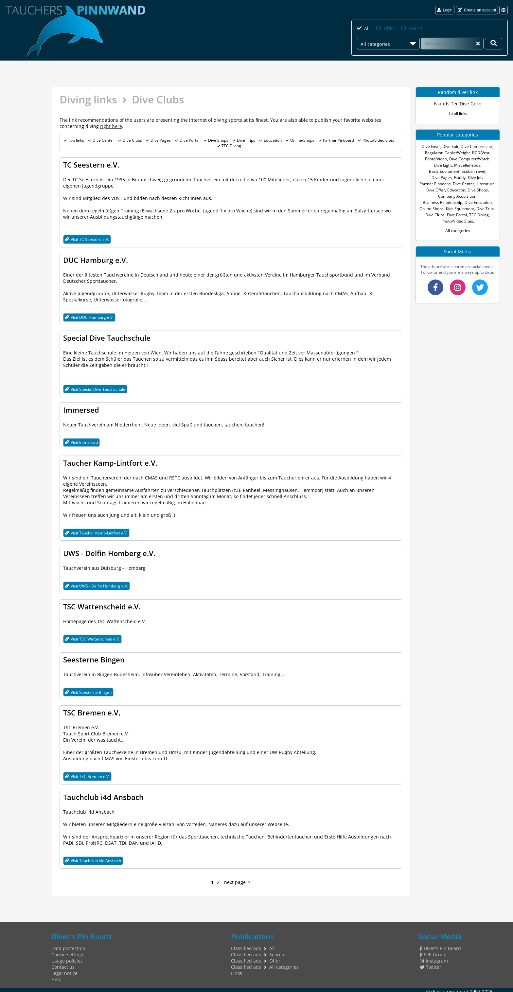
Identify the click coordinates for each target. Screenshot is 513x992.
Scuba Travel (473, 171)
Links (236, 970)
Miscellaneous (467, 165)
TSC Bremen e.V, (91, 710)
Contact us (63, 964)
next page (235, 879)
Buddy (460, 177)
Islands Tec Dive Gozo (457, 103)
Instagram (434, 957)
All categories (457, 230)
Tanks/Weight (457, 152)
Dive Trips (246, 140)
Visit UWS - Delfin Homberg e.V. (96, 584)
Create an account (477, 10)
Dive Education (478, 202)
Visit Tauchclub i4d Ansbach (93, 857)
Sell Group (433, 951)
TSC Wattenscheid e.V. (102, 604)
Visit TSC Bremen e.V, (87, 773)
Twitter (430, 964)
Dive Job (475, 177)
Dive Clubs (132, 140)
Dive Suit (450, 146)
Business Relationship (442, 202)
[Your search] (493, 43)
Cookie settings (67, 951)
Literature (486, 184)
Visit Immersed (81, 441)
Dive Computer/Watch (469, 159)
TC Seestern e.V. (91, 165)
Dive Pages (160, 140)
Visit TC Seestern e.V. (87, 239)
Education (273, 140)
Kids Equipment (460, 208)
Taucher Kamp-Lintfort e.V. (110, 461)
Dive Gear (431, 146)
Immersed (81, 409)
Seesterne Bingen (94, 657)
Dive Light (443, 165)
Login (444, 10)
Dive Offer (435, 190)
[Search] (452, 43)
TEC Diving (231, 146)
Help (56, 976)
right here (111, 126)
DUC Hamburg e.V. (95, 259)
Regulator (434, 152)
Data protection (68, 945)
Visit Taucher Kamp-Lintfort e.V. (96, 531)
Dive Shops (218, 140)
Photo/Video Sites (378, 140)
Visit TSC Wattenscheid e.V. (92, 637)
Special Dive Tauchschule (106, 337)
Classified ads (246, 945)
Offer (389, 28)
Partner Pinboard (338, 140)
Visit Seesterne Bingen (88, 690)
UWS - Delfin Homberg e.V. (109, 551)
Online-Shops (302, 140)
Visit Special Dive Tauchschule (95, 388)
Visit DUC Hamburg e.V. (89, 316)
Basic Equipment (444, 171)
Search (416, 28)
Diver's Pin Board (440, 945)
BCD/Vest (480, 152)
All (367, 28)
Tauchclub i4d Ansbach (103, 794)
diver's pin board (450, 988)
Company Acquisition (457, 196)
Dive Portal (190, 140)
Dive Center (103, 140)
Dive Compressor (476, 146)
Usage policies (67, 957)
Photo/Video (436, 159)
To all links (457, 113)
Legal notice (64, 970)
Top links (76, 140)
